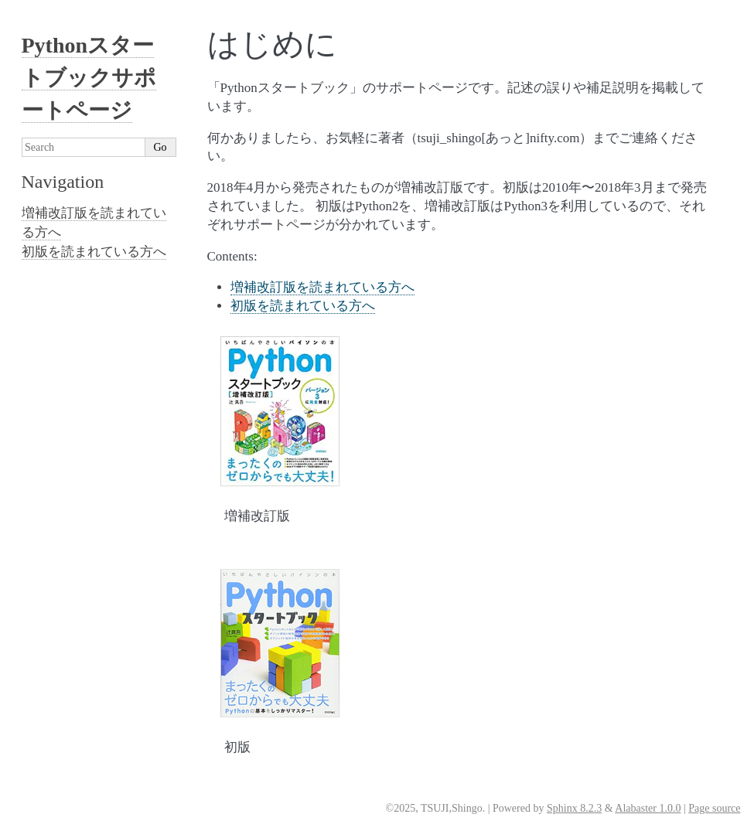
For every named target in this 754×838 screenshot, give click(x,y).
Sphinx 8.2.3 (574, 808)
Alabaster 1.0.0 (648, 808)
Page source (714, 808)
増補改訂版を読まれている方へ (322, 287)
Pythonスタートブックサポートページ (89, 77)
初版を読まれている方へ (302, 305)
